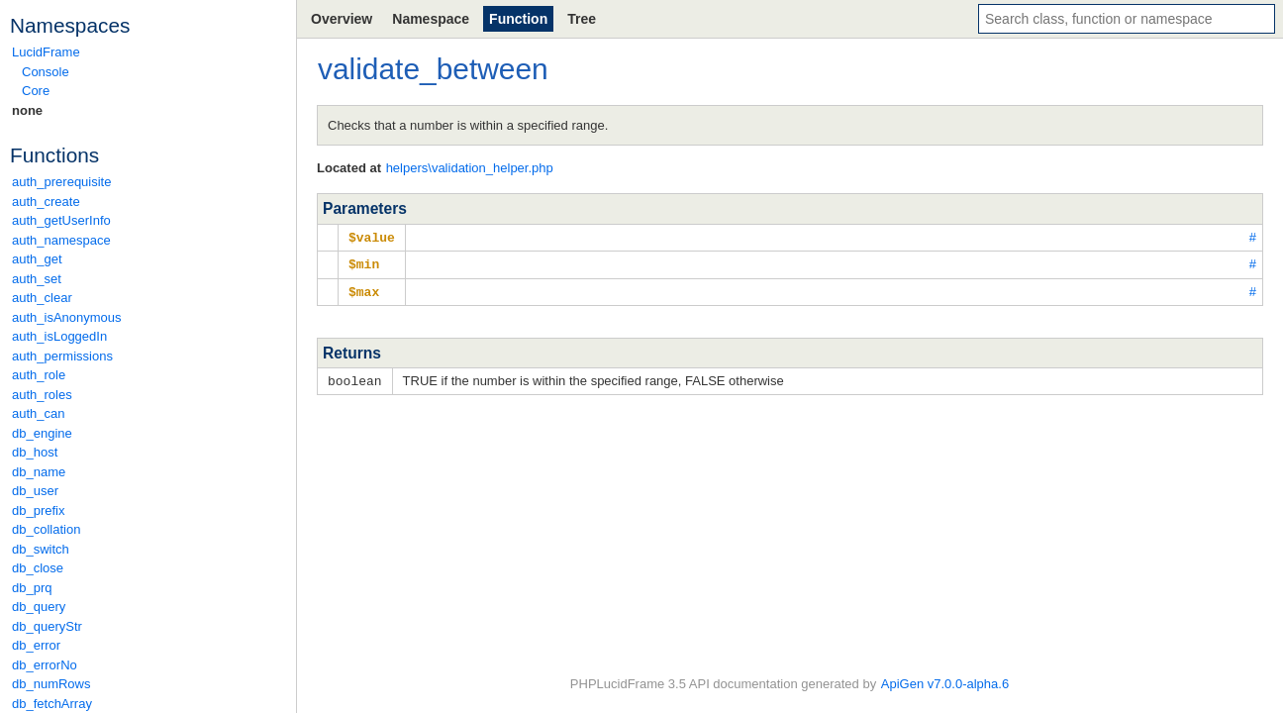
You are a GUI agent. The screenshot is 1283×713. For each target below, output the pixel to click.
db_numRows (51, 683)
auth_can (38, 413)
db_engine (42, 433)
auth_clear (42, 297)
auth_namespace (61, 240)
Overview (341, 19)
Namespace (430, 19)
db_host (34, 452)
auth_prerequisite (61, 181)
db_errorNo (44, 665)
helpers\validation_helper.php (469, 167)
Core (35, 90)
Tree (581, 19)
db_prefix (38, 510)
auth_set (36, 278)
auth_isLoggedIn (59, 336)
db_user (35, 490)
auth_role (38, 374)
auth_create (46, 201)
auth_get (37, 259)
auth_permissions (62, 356)
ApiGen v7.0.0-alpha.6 (945, 683)
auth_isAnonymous (67, 317)
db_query (38, 606)
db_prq (31, 587)
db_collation (46, 529)
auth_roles (42, 394)
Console (45, 71)
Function (518, 19)
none (27, 110)
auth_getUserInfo (61, 220)
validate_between (433, 68)
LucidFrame (46, 52)
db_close (37, 567)
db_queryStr (47, 626)
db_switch (40, 549)
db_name (38, 471)
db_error (36, 645)
